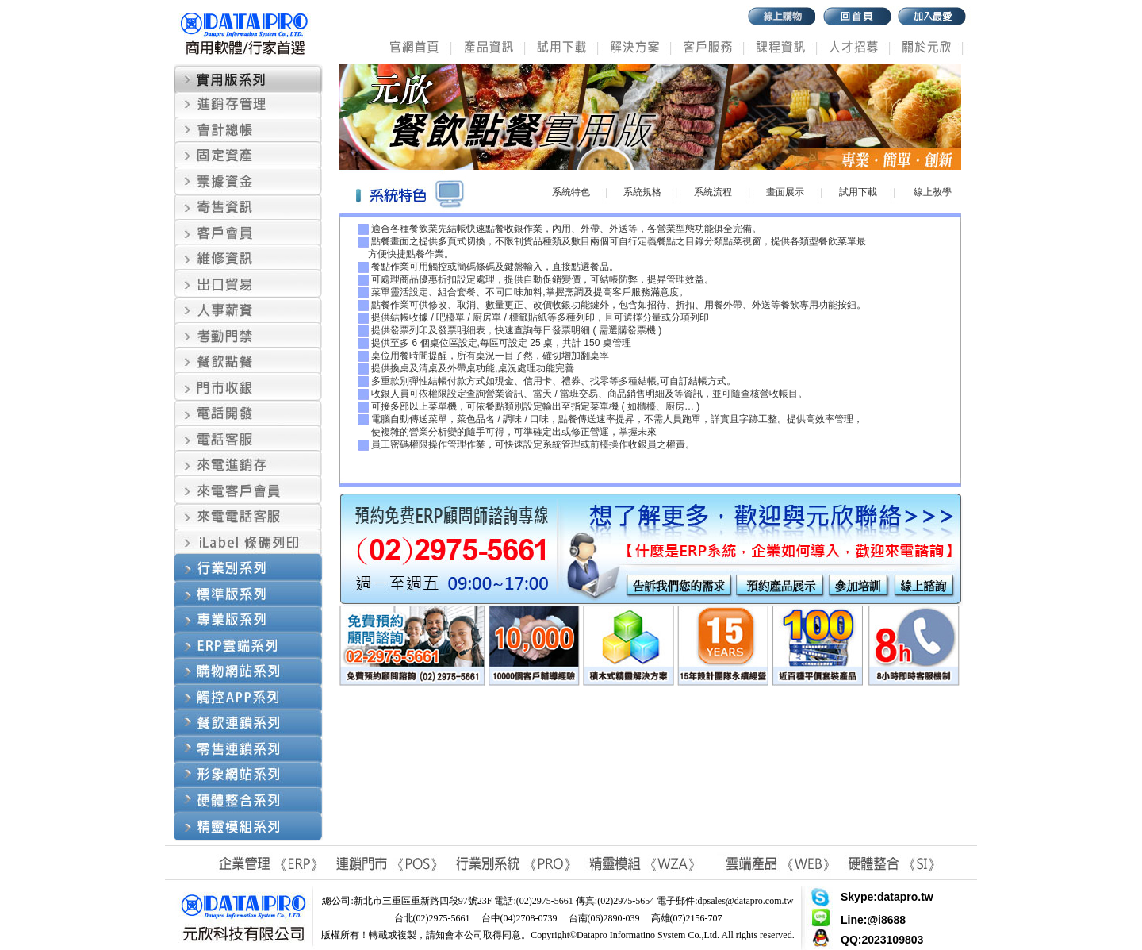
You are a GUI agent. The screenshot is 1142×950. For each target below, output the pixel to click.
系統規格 (642, 192)
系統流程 (713, 192)
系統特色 (571, 192)
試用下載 (858, 192)
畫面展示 (785, 192)
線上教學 (933, 192)
